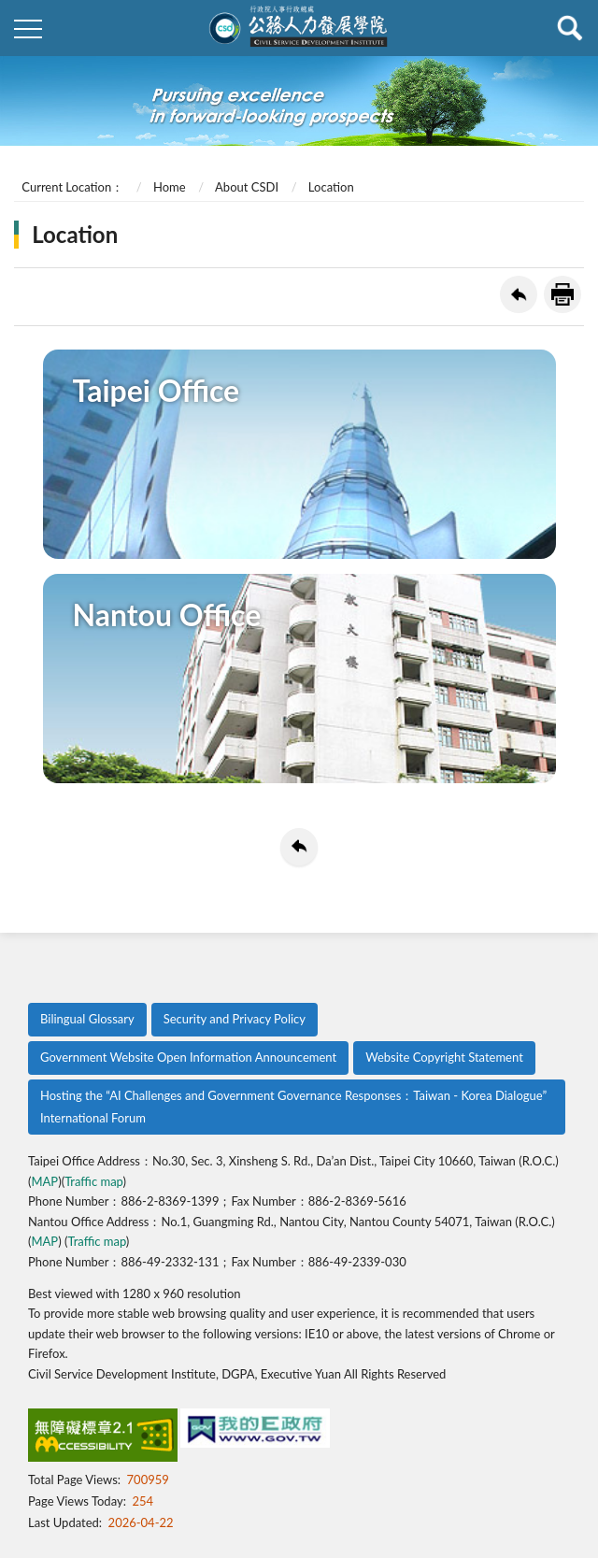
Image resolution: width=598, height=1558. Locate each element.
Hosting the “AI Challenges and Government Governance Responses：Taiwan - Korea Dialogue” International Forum (293, 1106)
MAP (44, 1181)
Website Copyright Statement (444, 1057)
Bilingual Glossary (87, 1018)
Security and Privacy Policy (235, 1018)
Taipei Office (156, 390)
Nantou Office (167, 614)
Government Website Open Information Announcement (188, 1057)
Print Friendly (562, 294)
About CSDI (246, 186)
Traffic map (93, 1181)
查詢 (570, 28)
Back (518, 294)
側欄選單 (28, 29)
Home (169, 186)
